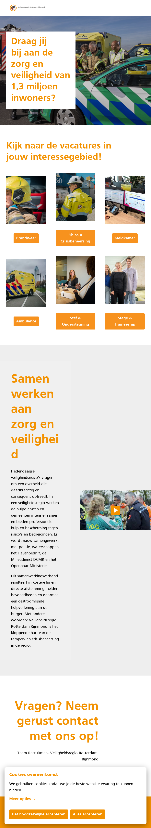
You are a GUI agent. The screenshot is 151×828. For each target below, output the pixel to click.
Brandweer (26, 238)
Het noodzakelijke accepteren (38, 814)
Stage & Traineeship (124, 321)
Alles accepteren (87, 814)
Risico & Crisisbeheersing (75, 238)
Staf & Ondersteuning (75, 321)
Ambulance (26, 321)
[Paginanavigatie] (140, 8)
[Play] (115, 510)
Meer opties (22, 799)
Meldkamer (125, 238)
